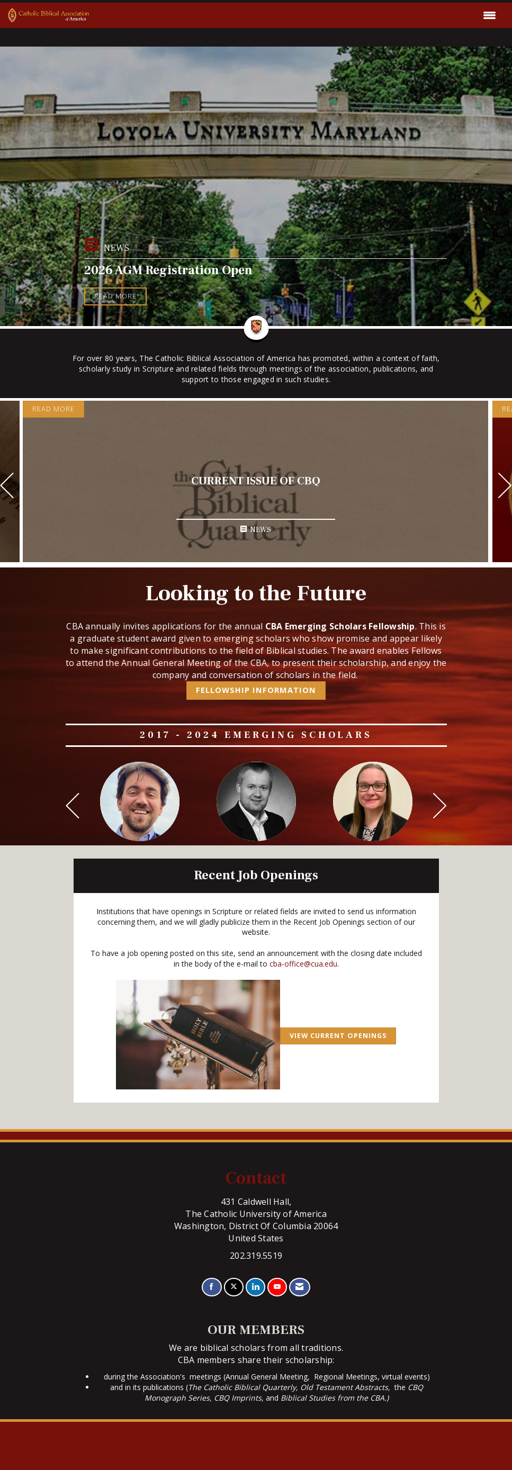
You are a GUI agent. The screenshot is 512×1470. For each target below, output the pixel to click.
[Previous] (7, 486)
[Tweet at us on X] (234, 1287)
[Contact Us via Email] (299, 1287)
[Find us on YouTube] (277, 1287)
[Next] (505, 486)
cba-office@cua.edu (303, 964)
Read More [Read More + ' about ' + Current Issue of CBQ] (53, 408)
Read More (115, 296)
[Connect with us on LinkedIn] (255, 1287)
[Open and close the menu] (296, 15)
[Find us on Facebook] (211, 1287)
